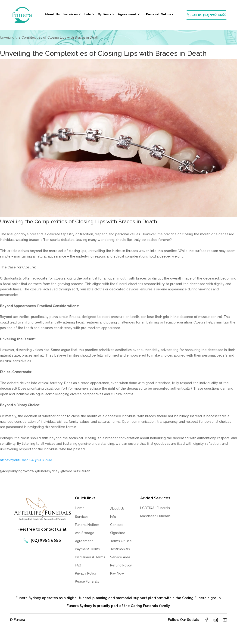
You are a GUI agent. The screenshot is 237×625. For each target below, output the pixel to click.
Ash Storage (84, 533)
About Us (52, 14)
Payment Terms (87, 549)
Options (104, 14)
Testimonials (120, 549)
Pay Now (117, 573)
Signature (117, 533)
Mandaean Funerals (155, 516)
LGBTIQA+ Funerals (155, 508)
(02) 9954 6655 (42, 539)
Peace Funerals (87, 581)
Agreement (127, 14)
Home (79, 508)
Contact (116, 525)
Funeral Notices (159, 14)
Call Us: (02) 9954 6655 (206, 15)
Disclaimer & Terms (90, 557)
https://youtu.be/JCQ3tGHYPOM (26, 460)
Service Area (120, 557)
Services (70, 14)
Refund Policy (121, 565)
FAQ (78, 565)
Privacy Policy (86, 573)
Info (87, 14)
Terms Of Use (121, 541)
